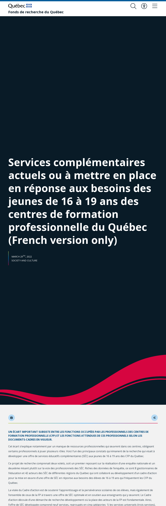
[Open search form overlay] (133, 6)
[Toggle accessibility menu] (144, 6)
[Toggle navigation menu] (155, 6)
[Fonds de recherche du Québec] (36, 12)
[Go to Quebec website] (20, 6)
